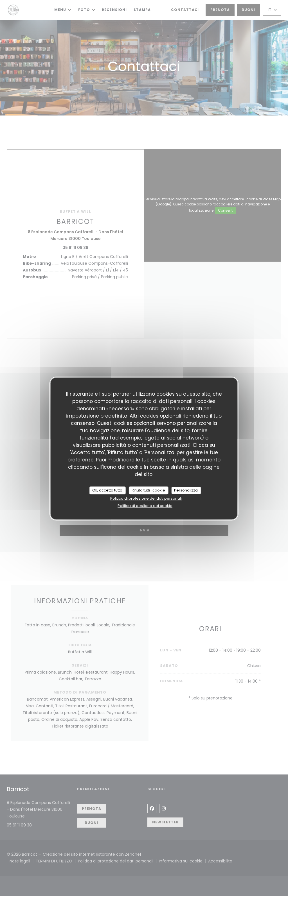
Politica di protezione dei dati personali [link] (146, 498)
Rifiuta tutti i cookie (148, 490)
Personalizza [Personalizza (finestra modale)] (186, 490)
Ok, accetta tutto (107, 490)
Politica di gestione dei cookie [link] (145, 505)
